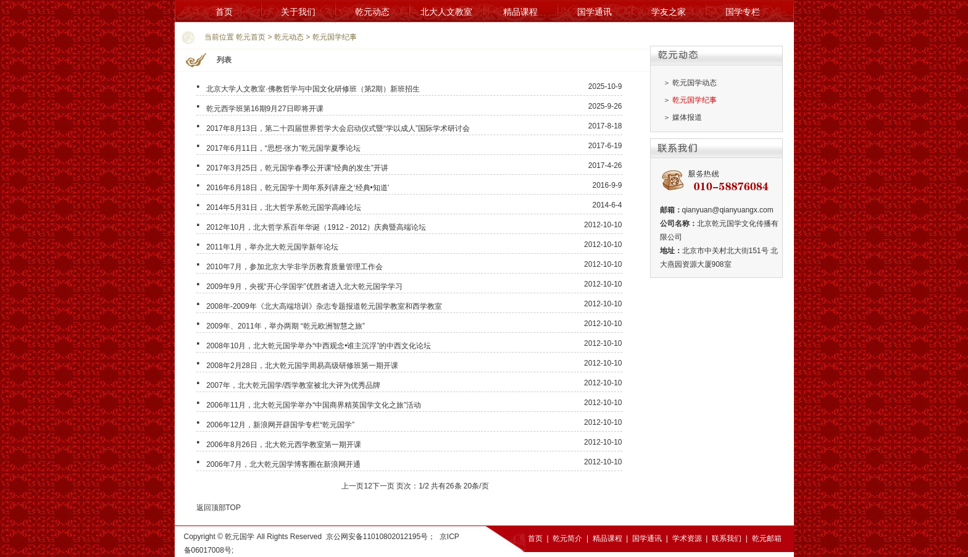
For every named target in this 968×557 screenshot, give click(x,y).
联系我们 (726, 538)
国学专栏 (742, 12)
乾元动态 (372, 12)
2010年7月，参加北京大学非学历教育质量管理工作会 (294, 266)
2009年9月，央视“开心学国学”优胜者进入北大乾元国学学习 (304, 286)
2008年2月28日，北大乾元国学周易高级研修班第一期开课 (302, 365)
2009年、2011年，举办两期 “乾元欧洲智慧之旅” (285, 326)
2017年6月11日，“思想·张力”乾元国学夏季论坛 (283, 148)
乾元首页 (250, 37)
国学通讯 (594, 12)
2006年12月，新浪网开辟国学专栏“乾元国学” (280, 425)
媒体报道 (687, 117)
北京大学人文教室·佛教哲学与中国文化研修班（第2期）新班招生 (313, 89)
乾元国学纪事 (334, 37)
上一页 (352, 486)
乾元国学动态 (694, 82)
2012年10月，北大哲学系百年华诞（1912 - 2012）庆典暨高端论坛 (316, 227)
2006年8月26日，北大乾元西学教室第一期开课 (283, 444)
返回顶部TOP (218, 507)
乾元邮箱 (767, 538)
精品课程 (520, 12)
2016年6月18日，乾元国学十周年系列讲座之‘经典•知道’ (297, 187)
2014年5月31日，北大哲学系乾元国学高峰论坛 (283, 207)
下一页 (383, 486)
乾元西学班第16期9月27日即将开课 (264, 108)
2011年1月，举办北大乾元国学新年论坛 (272, 247)
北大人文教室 (446, 12)
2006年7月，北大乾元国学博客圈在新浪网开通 (283, 464)
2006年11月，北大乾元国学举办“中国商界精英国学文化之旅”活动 (313, 405)
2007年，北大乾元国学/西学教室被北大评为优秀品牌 (293, 385)
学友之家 (668, 12)
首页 (224, 12)
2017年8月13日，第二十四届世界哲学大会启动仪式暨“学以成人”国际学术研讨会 (338, 128)
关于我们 (298, 12)
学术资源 (687, 538)
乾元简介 (567, 538)
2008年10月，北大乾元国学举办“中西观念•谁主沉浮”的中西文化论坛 (318, 345)
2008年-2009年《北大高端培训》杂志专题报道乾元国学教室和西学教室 (323, 306)
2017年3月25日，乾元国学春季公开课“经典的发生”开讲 (297, 168)
